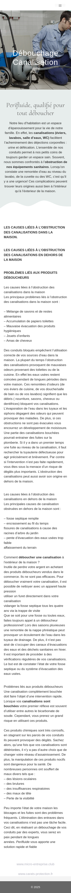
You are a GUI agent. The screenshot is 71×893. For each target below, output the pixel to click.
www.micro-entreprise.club (35, 864)
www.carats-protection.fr (35, 874)
